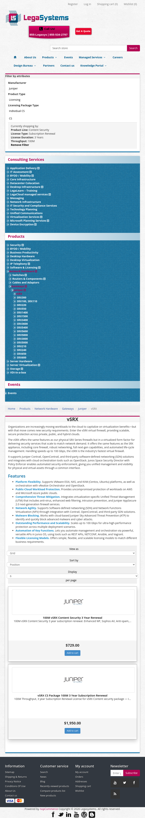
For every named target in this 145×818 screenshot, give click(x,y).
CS (10, 118)
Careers (118, 57)
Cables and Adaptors (25, 282)
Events (68, 57)
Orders (79, 776)
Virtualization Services (26, 217)
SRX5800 (22, 335)
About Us (30, 57)
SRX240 (21, 350)
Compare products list (52, 791)
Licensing (14, 99)
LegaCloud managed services (30, 194)
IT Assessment (21, 172)
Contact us (67, 65)
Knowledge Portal (94, 65)
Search (133, 48)
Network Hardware (23, 271)
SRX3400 (22, 320)
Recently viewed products (54, 786)
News (43, 776)
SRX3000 (22, 338)
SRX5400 (22, 327)
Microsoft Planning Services (29, 220)
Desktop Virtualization (25, 260)
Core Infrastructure (23, 179)
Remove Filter (20, 145)
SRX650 (21, 353)
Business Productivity (24, 252)
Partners (48, 65)
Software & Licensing (25, 267)
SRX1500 (22, 316)
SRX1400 (22, 312)
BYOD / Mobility (22, 175)
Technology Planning (23, 209)
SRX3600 (22, 323)
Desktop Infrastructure (26, 187)
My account (81, 772)
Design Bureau (25, 65)
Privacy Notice (13, 781)
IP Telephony (20, 263)
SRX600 (21, 357)
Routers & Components (29, 278)
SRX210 (21, 346)
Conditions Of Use (15, 786)
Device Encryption (23, 224)
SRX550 (21, 308)
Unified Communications (26, 213)
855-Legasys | (39, 34)
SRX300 (21, 297)
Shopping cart (83, 786)
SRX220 (21, 305)
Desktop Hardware (22, 256)
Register (73, 4)
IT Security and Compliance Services (33, 205)
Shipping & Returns (16, 776)
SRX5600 (22, 331)
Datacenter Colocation (25, 183)
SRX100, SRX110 (27, 301)
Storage (16, 368)
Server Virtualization (25, 365)
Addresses (81, 781)
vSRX (19, 293)
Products (50, 57)
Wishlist (79, 791)
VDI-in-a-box (18, 372)
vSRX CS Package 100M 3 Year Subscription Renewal (73, 695)
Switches (19, 275)
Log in (87, 4)
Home (11, 408)
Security (17, 245)
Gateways (19, 286)
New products (48, 795)
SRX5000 (22, 342)
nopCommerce (49, 809)
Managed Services (93, 57)
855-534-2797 (58, 34)
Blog (42, 781)
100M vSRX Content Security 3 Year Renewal (72, 617)
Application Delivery (25, 168)
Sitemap (9, 772)
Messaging (17, 198)
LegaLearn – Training (23, 190)
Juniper (13, 88)
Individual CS (17, 111)
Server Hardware (21, 361)
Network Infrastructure (25, 202)
